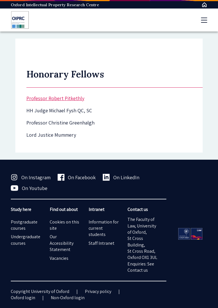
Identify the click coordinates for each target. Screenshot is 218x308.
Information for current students (104, 228)
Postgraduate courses (24, 225)
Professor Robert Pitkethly (55, 98)
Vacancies (59, 258)
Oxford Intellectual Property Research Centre (55, 4)
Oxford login (23, 298)
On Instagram (31, 177)
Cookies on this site (64, 225)
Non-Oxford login (68, 298)
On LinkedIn (121, 177)
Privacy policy (98, 291)
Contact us (137, 270)
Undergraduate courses (25, 240)
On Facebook (77, 177)
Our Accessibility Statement (62, 243)
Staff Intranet (101, 243)
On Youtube (29, 188)
